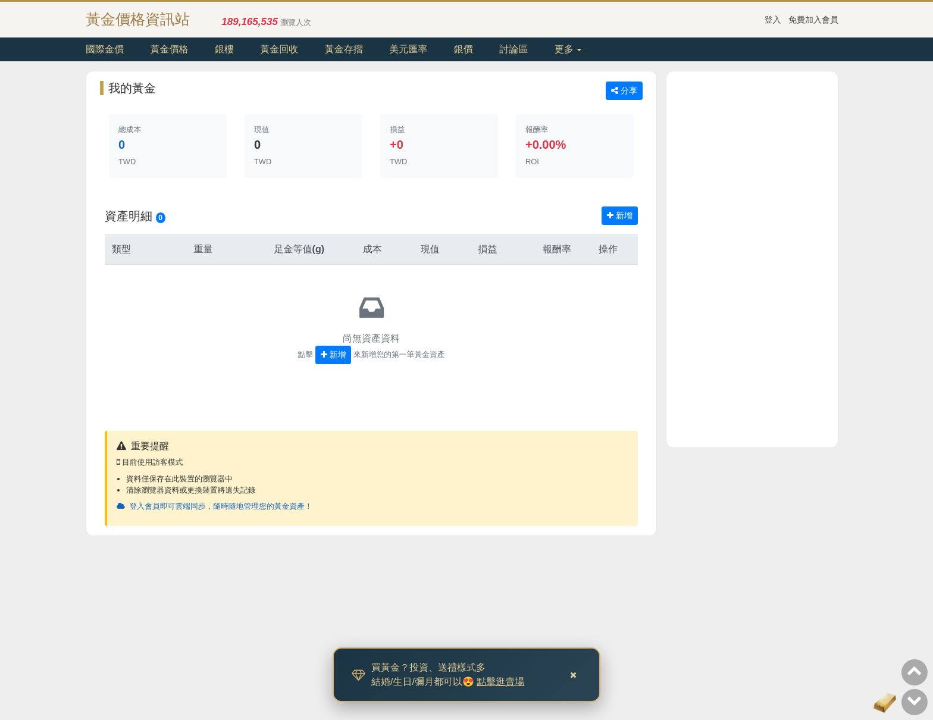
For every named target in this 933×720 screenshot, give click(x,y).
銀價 (463, 49)
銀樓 (224, 49)
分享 (624, 90)
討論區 (513, 49)
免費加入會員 (813, 19)
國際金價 (105, 49)
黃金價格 (169, 49)
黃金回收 (279, 49)
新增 (620, 215)
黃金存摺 (344, 49)
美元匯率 (408, 49)
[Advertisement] (752, 259)
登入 (773, 19)
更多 (568, 49)
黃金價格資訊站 (138, 19)
